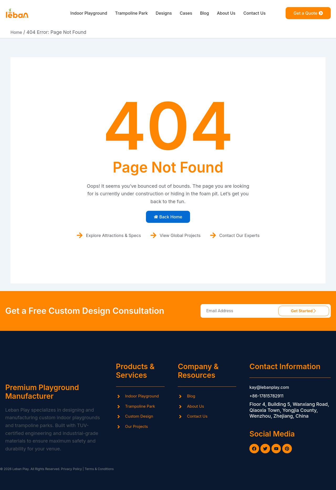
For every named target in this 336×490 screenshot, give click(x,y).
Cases (188, 13)
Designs (164, 13)
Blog (208, 13)
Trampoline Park (129, 13)
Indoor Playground (82, 13)
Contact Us (262, 13)
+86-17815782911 (268, 394)
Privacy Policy (71, 469)
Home (17, 32)
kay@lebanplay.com (272, 385)
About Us (231, 13)
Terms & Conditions (99, 469)
